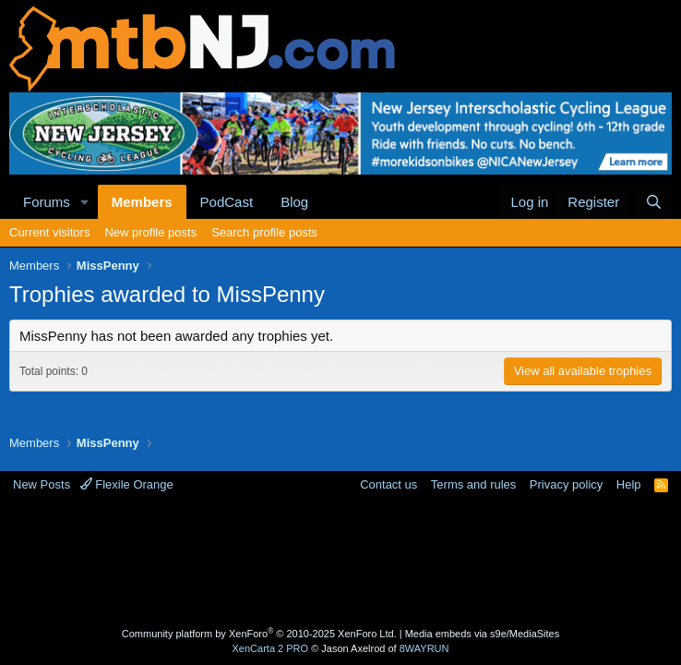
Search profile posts (264, 232)
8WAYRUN (424, 648)
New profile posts (150, 232)
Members (142, 202)
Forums (46, 202)
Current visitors (49, 232)
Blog (294, 202)
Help (628, 484)
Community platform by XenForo (259, 633)
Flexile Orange (126, 484)
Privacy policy (566, 484)
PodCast (227, 202)
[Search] (654, 202)
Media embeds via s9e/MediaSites (482, 633)
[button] (85, 202)
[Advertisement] (345, 562)
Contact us (388, 484)
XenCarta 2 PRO (271, 648)
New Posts (41, 484)
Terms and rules (473, 484)
